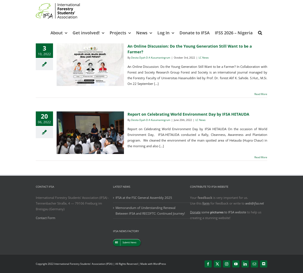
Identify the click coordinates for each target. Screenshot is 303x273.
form (206, 203)
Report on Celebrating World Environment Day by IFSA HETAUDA (188, 114)
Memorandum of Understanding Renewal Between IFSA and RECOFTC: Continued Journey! (150, 210)
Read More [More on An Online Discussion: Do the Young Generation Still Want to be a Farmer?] (260, 94)
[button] (260, 32)
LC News (204, 57)
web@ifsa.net (254, 203)
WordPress (159, 264)
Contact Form (45, 218)
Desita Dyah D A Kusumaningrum (150, 57)
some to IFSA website (218, 212)
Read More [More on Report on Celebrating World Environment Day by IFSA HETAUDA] (260, 157)
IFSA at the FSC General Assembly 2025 (144, 197)
